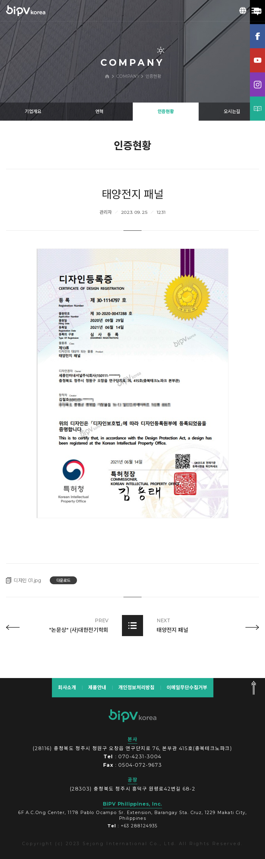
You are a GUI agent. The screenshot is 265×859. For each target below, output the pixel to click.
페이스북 (257, 36)
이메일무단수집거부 (187, 687)
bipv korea (132, 715)
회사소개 (67, 687)
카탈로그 (257, 109)
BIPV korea (25, 11)
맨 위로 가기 (253, 687)
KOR (243, 10)
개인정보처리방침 (136, 687)
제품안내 (97, 687)
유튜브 (257, 60)
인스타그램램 (257, 84)
